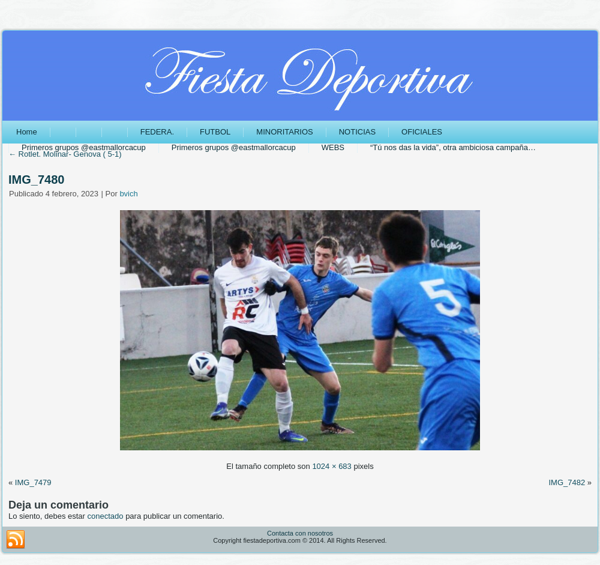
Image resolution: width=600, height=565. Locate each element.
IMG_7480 (36, 179)
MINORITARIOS (284, 131)
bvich (128, 193)
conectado (106, 516)
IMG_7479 (33, 482)
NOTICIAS (357, 131)
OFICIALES (421, 131)
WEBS (333, 147)
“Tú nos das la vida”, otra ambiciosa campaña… (453, 147)
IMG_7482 (566, 482)
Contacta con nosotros (300, 533)
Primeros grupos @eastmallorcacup (84, 147)
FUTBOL (215, 131)
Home (26, 131)
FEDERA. (157, 131)
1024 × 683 (331, 466)
